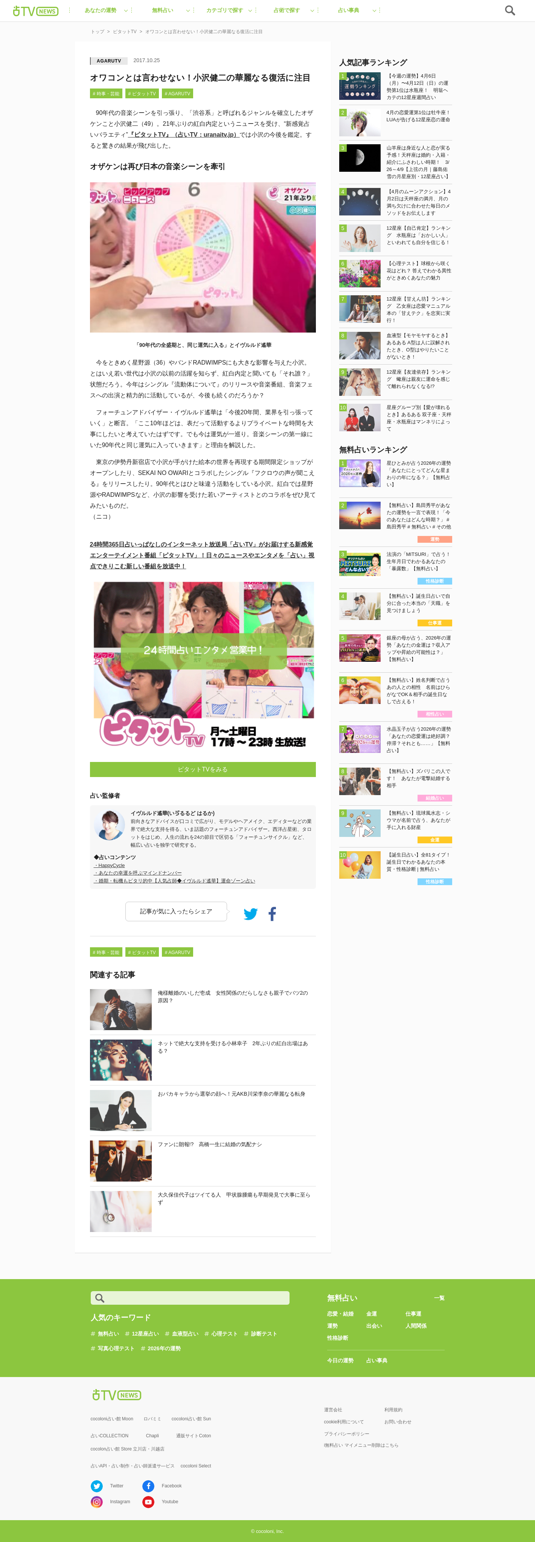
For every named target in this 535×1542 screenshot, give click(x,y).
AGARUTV (109, 61)
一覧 (439, 1298)
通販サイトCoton (193, 1435)
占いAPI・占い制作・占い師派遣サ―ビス (133, 1466)
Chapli (152, 1435)
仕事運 (413, 1314)
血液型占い (185, 1334)
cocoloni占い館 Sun (191, 1418)
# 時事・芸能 (106, 93)
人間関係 (416, 1326)
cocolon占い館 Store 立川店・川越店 (128, 1449)
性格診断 (337, 1338)
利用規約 (393, 1409)
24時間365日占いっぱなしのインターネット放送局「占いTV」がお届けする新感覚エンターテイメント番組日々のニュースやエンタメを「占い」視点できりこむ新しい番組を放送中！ (202, 555)
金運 (371, 1314)
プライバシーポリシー (346, 1434)
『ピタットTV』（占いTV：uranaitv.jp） (184, 134)
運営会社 (333, 1409)
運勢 (332, 1326)
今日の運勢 (340, 1360)
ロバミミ (152, 1418)
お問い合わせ (398, 1421)
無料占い (108, 1334)
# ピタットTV (142, 93)
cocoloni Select (196, 1466)
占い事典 (376, 1360)
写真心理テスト (116, 1348)
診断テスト (264, 1334)
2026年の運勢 (164, 1348)
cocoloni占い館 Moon (112, 1418)
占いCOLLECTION (110, 1435)
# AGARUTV (177, 93)
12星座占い (145, 1334)
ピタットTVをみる (202, 769)
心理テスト (225, 1334)
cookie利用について (344, 1421)
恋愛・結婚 (340, 1314)
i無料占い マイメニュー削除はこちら (361, 1445)
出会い (374, 1326)
